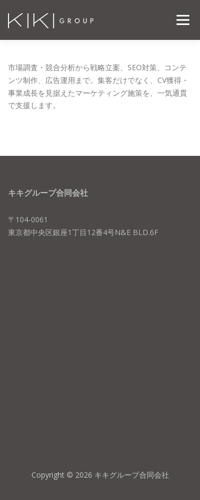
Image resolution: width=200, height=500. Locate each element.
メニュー (182, 20)
